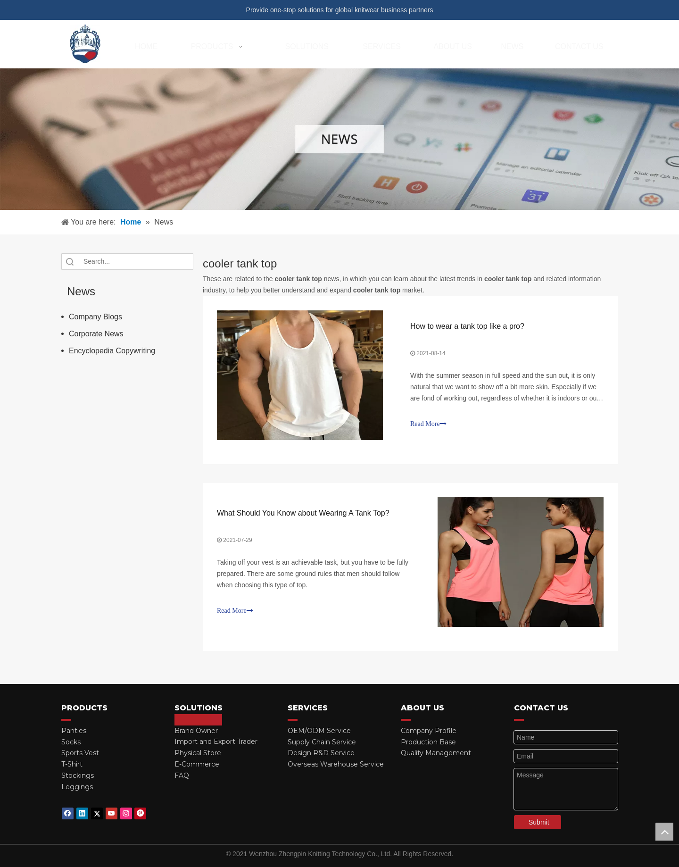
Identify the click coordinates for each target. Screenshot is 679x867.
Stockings (77, 775)
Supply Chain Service (322, 742)
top (664, 832)
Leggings (77, 787)
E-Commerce (196, 764)
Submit (539, 822)
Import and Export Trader (215, 741)
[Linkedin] (82, 813)
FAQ (181, 775)
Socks (71, 742)
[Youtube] (111, 813)
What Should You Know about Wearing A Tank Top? (303, 513)
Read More (428, 423)
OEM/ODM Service (319, 730)
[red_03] (66, 719)
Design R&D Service (321, 753)
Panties (73, 730)
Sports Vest (80, 753)
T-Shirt (72, 764)
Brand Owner (196, 730)
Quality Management (436, 753)
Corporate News (96, 334)
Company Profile (428, 730)
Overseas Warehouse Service (336, 764)
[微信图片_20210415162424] (339, 139)
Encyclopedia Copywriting (112, 351)
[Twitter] (97, 813)
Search (70, 261)
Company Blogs (95, 317)
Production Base (428, 742)
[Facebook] (68, 813)
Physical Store (197, 753)
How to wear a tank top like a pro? (467, 326)
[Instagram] (126, 813)
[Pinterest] (140, 813)
